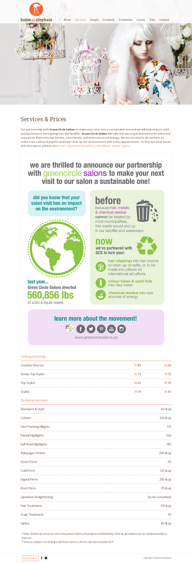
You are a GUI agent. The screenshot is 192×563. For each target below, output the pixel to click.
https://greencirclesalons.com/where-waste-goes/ (94, 146)
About (67, 19)
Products (109, 19)
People (94, 19)
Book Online (30, 558)
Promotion (125, 19)
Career (141, 19)
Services (80, 19)
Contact (164, 19)
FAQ (152, 19)
